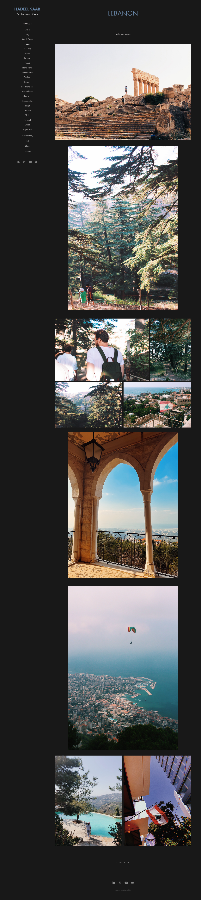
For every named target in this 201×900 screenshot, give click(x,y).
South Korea (27, 72)
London (27, 82)
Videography (27, 135)
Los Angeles (27, 101)
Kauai (27, 63)
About (27, 146)
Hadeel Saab (27, 9)
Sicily (27, 115)
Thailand (27, 77)
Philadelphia (27, 91)
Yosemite (27, 48)
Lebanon (27, 44)
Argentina (27, 129)
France (27, 58)
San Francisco (27, 86)
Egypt (27, 105)
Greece (27, 110)
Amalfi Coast (27, 39)
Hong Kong (27, 67)
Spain (27, 53)
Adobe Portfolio (126, 890)
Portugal (27, 120)
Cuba (27, 29)
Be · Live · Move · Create (27, 14)
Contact (27, 151)
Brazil (27, 124)
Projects (27, 24)
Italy (27, 34)
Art (27, 141)
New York (27, 96)
